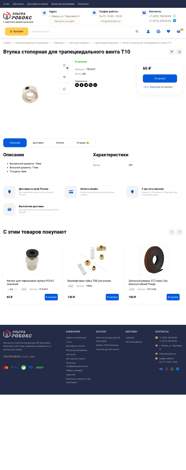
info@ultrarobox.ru (110, 21)
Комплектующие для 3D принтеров (31, 43)
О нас (6, 4)
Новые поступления (76, 337)
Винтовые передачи (79, 43)
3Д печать (18, 4)
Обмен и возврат (74, 370)
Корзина (130, 337)
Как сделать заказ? (75, 358)
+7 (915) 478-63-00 (160, 21)
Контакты (83, 4)
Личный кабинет (134, 342)
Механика (59, 43)
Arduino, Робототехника (107, 345)
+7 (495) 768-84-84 (160, 16)
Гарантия (70, 374)
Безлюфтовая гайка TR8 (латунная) (89, 280)
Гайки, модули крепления (106, 43)
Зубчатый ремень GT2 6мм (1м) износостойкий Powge (148, 282)
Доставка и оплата (38, 4)
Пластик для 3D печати (107, 349)
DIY (84, 73)
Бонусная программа (63, 4)
